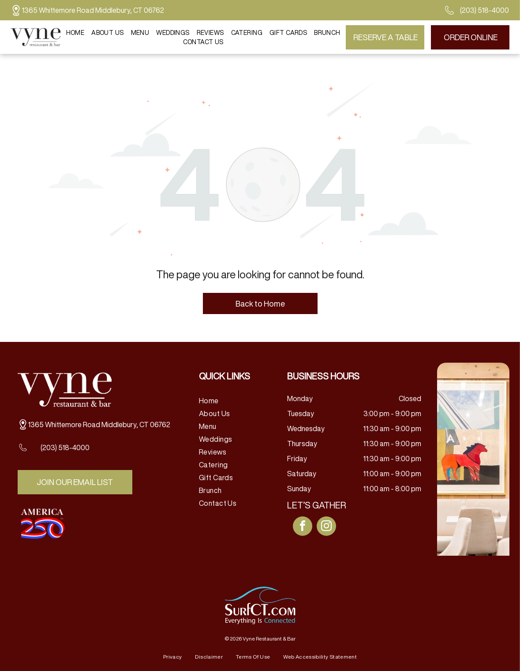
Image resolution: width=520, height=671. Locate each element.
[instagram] (326, 527)
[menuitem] (75, 32)
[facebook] (302, 527)
